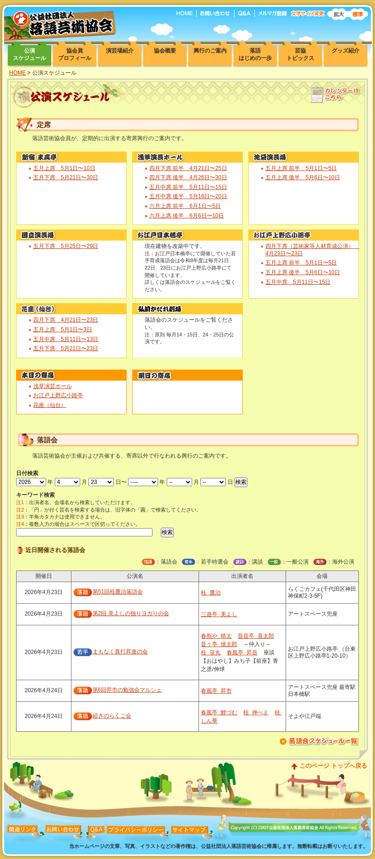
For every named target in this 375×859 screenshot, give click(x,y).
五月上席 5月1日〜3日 (62, 329)
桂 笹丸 (211, 652)
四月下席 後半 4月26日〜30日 (188, 177)
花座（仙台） (49, 405)
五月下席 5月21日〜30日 (65, 177)
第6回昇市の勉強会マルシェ (127, 690)
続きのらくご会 (112, 715)
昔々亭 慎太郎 (219, 644)
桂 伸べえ (256, 712)
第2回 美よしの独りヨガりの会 (131, 613)
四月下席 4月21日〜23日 (65, 320)
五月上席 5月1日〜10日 (64, 168)
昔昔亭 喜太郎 (256, 636)
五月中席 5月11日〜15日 (297, 282)
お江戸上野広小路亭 (58, 395)
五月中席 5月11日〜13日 (65, 339)
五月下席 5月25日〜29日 (65, 246)
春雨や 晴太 (216, 636)
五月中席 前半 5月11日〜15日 (188, 187)
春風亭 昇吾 (242, 652)
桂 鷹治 (211, 592)
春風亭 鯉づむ (219, 712)
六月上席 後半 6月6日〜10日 (186, 215)
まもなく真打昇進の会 (120, 651)
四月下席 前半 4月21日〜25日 (188, 168)
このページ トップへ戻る (333, 765)
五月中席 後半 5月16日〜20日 (188, 196)
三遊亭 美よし (219, 614)
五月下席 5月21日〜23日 (65, 348)
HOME (17, 73)
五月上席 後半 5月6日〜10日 (302, 177)
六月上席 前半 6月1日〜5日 (185, 206)
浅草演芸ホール (52, 386)
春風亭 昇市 (216, 691)
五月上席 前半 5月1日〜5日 (301, 168)
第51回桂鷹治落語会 (118, 591)
